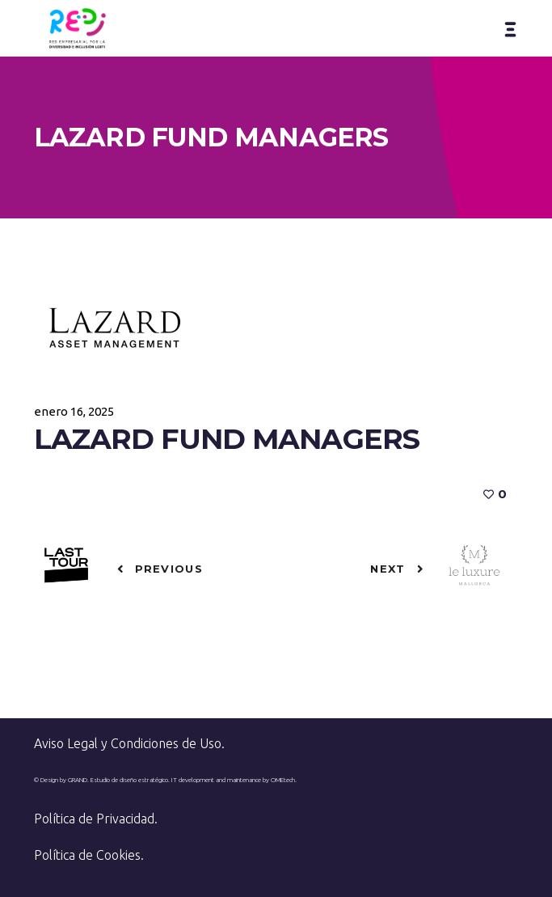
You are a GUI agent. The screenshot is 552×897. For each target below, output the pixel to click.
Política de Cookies (87, 855)
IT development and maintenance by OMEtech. (234, 780)
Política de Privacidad (94, 818)
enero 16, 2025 (74, 411)
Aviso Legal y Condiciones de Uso (127, 743)
